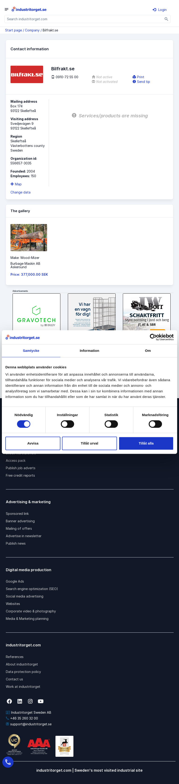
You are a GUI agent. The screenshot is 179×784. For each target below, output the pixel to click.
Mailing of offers (19, 528)
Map (16, 184)
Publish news (16, 543)
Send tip (141, 82)
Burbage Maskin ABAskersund (25, 265)
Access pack (15, 460)
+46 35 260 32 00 (22, 718)
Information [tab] (89, 351)
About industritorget (22, 664)
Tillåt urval (89, 443)
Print (138, 77)
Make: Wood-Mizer (24, 258)
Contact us (14, 679)
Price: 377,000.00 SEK (29, 274)
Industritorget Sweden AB (28, 712)
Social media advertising (24, 596)
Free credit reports (20, 475)
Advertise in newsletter (23, 536)
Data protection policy (23, 672)
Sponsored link (17, 514)
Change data (20, 192)
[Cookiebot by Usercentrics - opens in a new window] (153, 337)
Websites (13, 604)
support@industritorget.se (29, 724)
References (15, 657)
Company (32, 30)
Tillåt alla (146, 443)
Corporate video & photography (31, 611)
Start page (13, 30)
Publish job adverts (20, 468)
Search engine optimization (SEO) (32, 589)
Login (160, 10)
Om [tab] (148, 351)
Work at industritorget (23, 687)
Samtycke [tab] (31, 351)
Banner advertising (20, 521)
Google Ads (15, 581)
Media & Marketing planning (27, 619)
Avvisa (32, 443)
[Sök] (166, 19)
